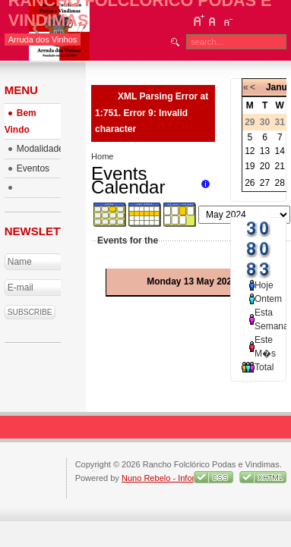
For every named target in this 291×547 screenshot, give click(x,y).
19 (250, 166)
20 (265, 166)
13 (265, 151)
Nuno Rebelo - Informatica (171, 478)
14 (280, 151)
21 (280, 166)
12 (250, 151)
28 (280, 183)
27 (265, 183)
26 (250, 183)
